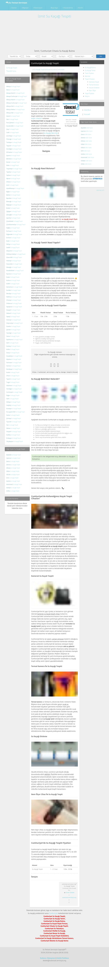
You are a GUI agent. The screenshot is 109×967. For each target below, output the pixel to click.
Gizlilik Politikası (63, 958)
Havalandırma (68, 8)
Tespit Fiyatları (89, 93)
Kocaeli (87, 114)
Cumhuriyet (53, 913)
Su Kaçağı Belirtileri (51, 133)
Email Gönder (70, 892)
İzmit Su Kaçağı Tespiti (54, 16)
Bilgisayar (25, 8)
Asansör (13, 8)
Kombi (80, 8)
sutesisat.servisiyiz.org (69, 897)
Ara (101, 56)
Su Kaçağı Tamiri (90, 70)
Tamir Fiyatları (89, 73)
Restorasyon (37, 8)
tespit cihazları (36, 118)
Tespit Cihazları (90, 79)
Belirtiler (87, 76)
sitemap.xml (100, 190)
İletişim (87, 96)
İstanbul (87, 110)
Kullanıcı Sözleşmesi (47, 958)
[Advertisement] (54, 34)
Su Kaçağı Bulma (90, 67)
